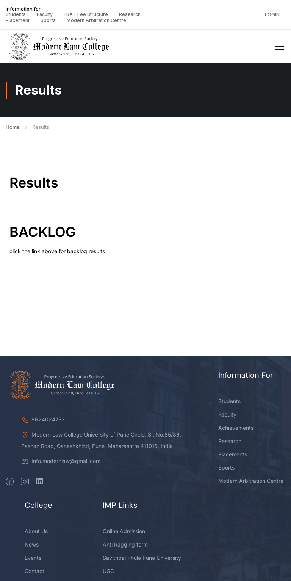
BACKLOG (42, 233)
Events (33, 559)
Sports (48, 20)
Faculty (45, 14)
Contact (34, 572)
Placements (232, 456)
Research (130, 14)
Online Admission (124, 532)
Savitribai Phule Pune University (142, 559)
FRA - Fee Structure (86, 14)
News (32, 546)
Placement (18, 20)
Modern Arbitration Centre (96, 20)
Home (13, 128)
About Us (36, 532)
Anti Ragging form (125, 546)
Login (272, 14)
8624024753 (43, 421)
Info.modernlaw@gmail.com (60, 462)
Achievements (235, 429)
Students (16, 14)
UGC (108, 572)
